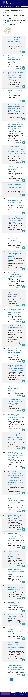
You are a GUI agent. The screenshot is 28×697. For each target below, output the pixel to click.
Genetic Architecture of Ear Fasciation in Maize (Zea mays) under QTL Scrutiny (16, 516)
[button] (8, 31)
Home (2, 6)
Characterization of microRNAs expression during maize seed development (16, 616)
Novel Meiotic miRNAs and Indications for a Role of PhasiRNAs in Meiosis (15, 292)
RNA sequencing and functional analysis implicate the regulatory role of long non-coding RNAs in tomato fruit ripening (16, 437)
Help (12, 6)
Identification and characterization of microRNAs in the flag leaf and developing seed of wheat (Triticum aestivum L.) (16, 455)
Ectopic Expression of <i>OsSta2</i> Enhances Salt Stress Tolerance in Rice (15, 603)
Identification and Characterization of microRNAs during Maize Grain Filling (16, 629)
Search (5, 6)
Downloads (16, 6)
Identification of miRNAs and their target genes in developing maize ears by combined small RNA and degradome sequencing (16, 126)
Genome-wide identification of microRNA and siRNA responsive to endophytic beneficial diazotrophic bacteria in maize (16, 646)
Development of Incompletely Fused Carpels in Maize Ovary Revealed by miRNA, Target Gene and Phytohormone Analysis (15, 75)
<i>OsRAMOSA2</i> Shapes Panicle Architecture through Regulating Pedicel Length (15, 401)
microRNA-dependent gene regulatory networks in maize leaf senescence (15, 92)
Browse (9, 6)
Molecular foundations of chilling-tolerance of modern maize (15, 327)
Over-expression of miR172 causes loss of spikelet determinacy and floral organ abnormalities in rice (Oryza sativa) (15, 41)
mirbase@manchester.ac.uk (19, 694)
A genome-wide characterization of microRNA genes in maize (15, 167)
